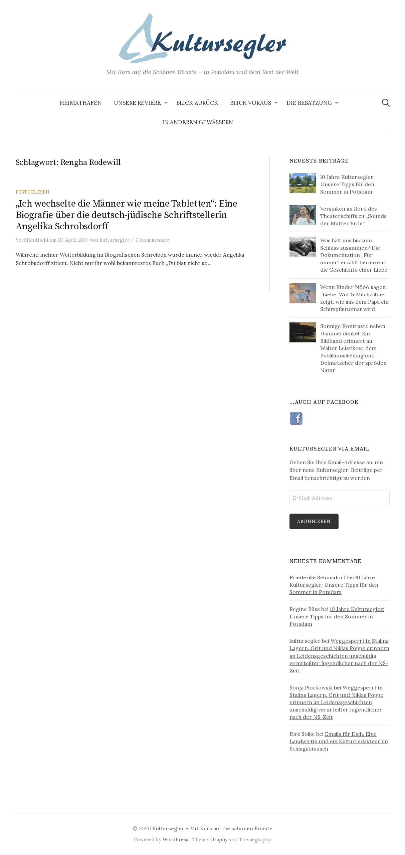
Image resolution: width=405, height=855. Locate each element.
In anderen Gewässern (197, 122)
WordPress (175, 839)
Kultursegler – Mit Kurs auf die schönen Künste (212, 828)
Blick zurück (197, 102)
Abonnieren (314, 521)
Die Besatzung (309, 102)
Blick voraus (250, 102)
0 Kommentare (152, 240)
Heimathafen (81, 102)
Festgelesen (32, 192)
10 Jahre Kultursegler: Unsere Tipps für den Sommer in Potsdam (333, 584)
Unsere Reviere (137, 102)
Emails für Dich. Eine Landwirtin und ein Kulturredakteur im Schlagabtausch (338, 741)
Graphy (219, 839)
